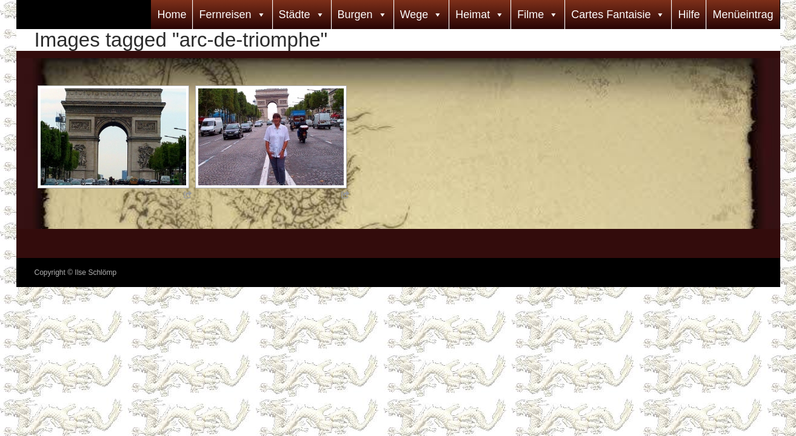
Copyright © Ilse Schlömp (76, 272)
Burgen (355, 14)
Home (171, 14)
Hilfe (689, 14)
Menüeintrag (742, 14)
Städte (294, 14)
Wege (414, 14)
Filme (530, 14)
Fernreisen (225, 14)
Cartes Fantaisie (611, 14)
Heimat (472, 14)
